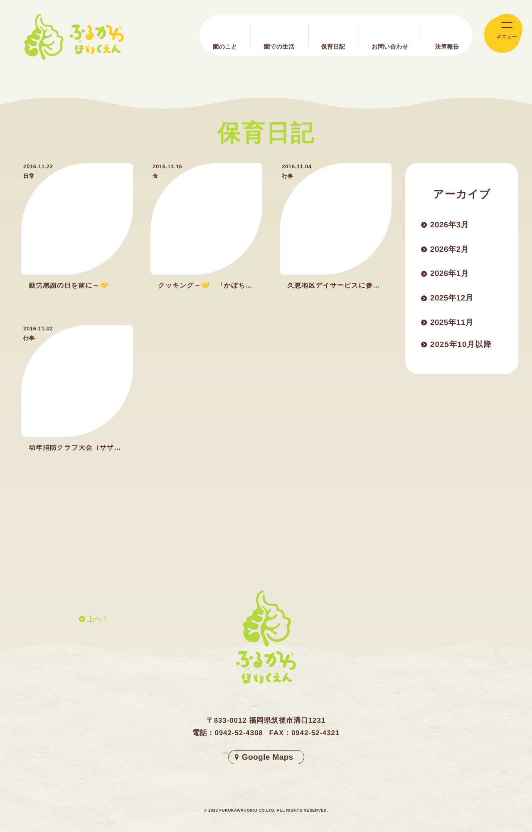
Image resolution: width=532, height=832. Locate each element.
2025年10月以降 (462, 350)
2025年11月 (453, 325)
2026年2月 (450, 250)
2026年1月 (450, 275)
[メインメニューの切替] (502, 34)
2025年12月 (453, 300)
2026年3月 (450, 225)
